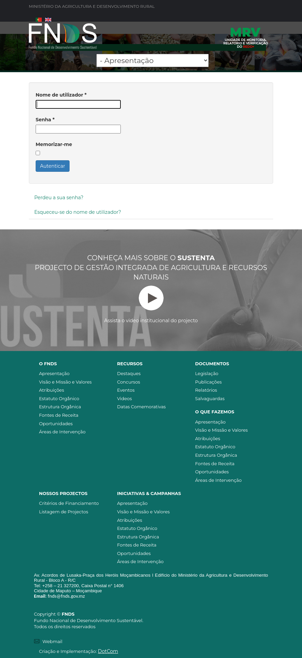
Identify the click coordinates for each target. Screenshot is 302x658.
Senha (45, 120)
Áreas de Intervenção (62, 431)
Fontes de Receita (58, 415)
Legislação (206, 373)
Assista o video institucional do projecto (151, 305)
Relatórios (206, 390)
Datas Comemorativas (141, 406)
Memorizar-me (54, 144)
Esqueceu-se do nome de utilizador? (77, 212)
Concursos (128, 382)
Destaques (128, 373)
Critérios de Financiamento (69, 503)
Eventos (126, 390)
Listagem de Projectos (63, 511)
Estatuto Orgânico (59, 398)
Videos (124, 398)
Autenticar (52, 166)
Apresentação (54, 373)
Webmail (52, 641)
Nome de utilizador (61, 95)
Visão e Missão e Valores (65, 382)
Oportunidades (56, 423)
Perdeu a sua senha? (58, 197)
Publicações (208, 382)
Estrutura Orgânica (60, 406)
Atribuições (51, 390)
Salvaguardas (210, 398)
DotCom (108, 651)
